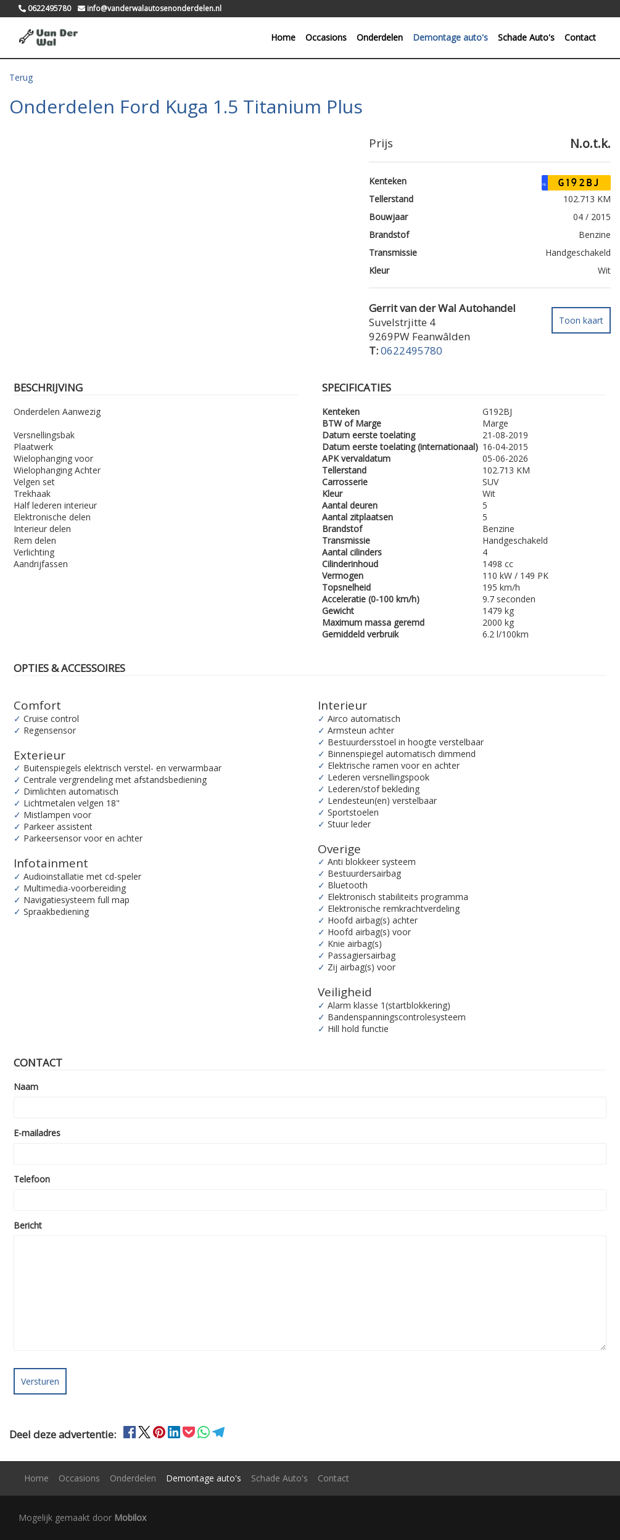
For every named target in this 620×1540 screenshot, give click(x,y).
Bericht (28, 1225)
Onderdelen (380, 37)
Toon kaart (581, 320)
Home (283, 37)
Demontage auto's (450, 37)
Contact (580, 37)
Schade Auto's (526, 37)
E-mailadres (37, 1133)
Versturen (40, 1381)
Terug (21, 77)
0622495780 (411, 350)
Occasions (326, 37)
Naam (26, 1086)
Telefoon (32, 1179)
